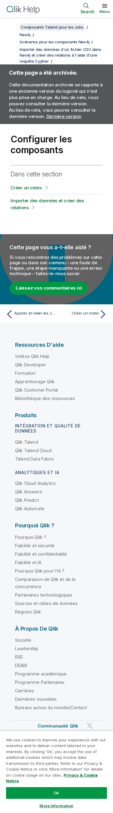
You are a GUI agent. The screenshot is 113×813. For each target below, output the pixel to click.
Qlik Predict (27, 500)
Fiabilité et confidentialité (41, 554)
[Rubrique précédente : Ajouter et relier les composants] (30, 314)
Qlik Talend (26, 442)
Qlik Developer (30, 364)
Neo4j (25, 34)
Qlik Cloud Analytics (35, 483)
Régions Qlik (28, 611)
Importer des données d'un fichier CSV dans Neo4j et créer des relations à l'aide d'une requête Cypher (60, 55)
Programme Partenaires (39, 682)
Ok (56, 792)
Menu (104, 11)
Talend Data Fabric (34, 458)
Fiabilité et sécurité (35, 545)
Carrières (24, 690)
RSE (19, 656)
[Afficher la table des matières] (12, 27)
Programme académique (41, 673)
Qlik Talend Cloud (33, 450)
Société (23, 640)
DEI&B (21, 665)
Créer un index (26, 188)
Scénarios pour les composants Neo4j (54, 41)
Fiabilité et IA (28, 562)
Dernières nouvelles (36, 699)
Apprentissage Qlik (35, 381)
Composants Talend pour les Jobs (52, 27)
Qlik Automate (29, 508)
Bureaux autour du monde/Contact (51, 707)
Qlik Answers (28, 491)
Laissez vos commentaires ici (49, 288)
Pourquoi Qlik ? (30, 537)
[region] (56, 772)
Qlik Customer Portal (36, 390)
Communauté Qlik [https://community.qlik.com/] (58, 726)
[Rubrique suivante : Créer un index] (83, 314)
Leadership (27, 648)
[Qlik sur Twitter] (89, 726)
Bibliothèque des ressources (45, 398)
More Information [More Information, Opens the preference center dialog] (56, 805)
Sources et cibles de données (46, 603)
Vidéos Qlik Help (32, 356)
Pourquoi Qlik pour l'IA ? (39, 570)
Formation (25, 373)
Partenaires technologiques (43, 594)
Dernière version (63, 116)
